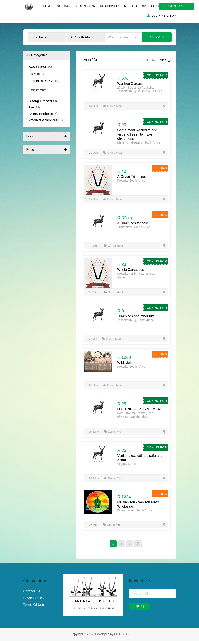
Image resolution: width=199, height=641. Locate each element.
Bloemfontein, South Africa (134, 510)
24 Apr (94, 524)
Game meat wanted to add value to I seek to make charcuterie (137, 134)
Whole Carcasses (130, 269)
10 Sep (94, 292)
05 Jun (94, 385)
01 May (94, 478)
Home (47, 6)
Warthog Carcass (130, 83)
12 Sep (94, 245)
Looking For (84, 6)
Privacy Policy (34, 598)
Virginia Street (126, 464)
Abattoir (138, 6)
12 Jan (94, 152)
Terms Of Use (33, 605)
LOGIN (156, 15)
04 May (94, 431)
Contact (158, 6)
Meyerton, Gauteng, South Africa (138, 142)
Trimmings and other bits (135, 316)
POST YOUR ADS (177, 6)
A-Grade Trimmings (132, 176)
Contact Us (31, 591)
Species (37, 74)
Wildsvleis (124, 362)
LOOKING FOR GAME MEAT (139, 409)
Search (157, 37)
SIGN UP (170, 15)
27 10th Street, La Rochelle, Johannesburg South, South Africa (139, 89)
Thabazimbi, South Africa (133, 227)
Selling (63, 6)
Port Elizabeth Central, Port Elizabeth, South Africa (135, 414)
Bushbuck (43, 81)
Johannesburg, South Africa (135, 320)
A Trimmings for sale (132, 223)
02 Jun (94, 106)
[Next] (138, 544)
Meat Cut (38, 90)
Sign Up (140, 606)
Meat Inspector (113, 6)
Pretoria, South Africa (131, 180)
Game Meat (112, 106)
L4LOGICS (121, 634)
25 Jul (93, 338)
